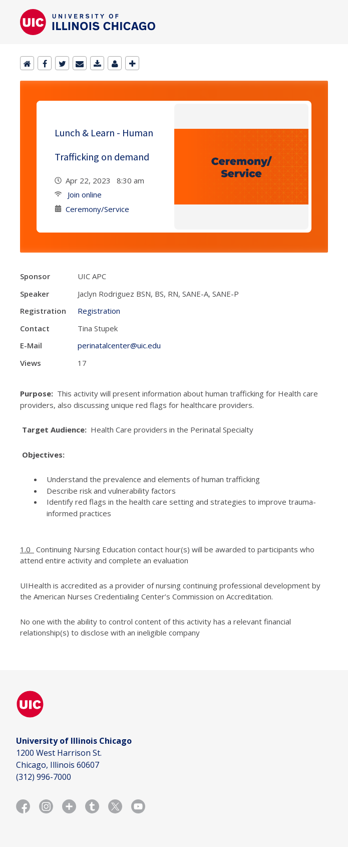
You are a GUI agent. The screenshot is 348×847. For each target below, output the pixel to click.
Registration (99, 311)
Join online (84, 194)
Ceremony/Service (97, 209)
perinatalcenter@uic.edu (119, 345)
